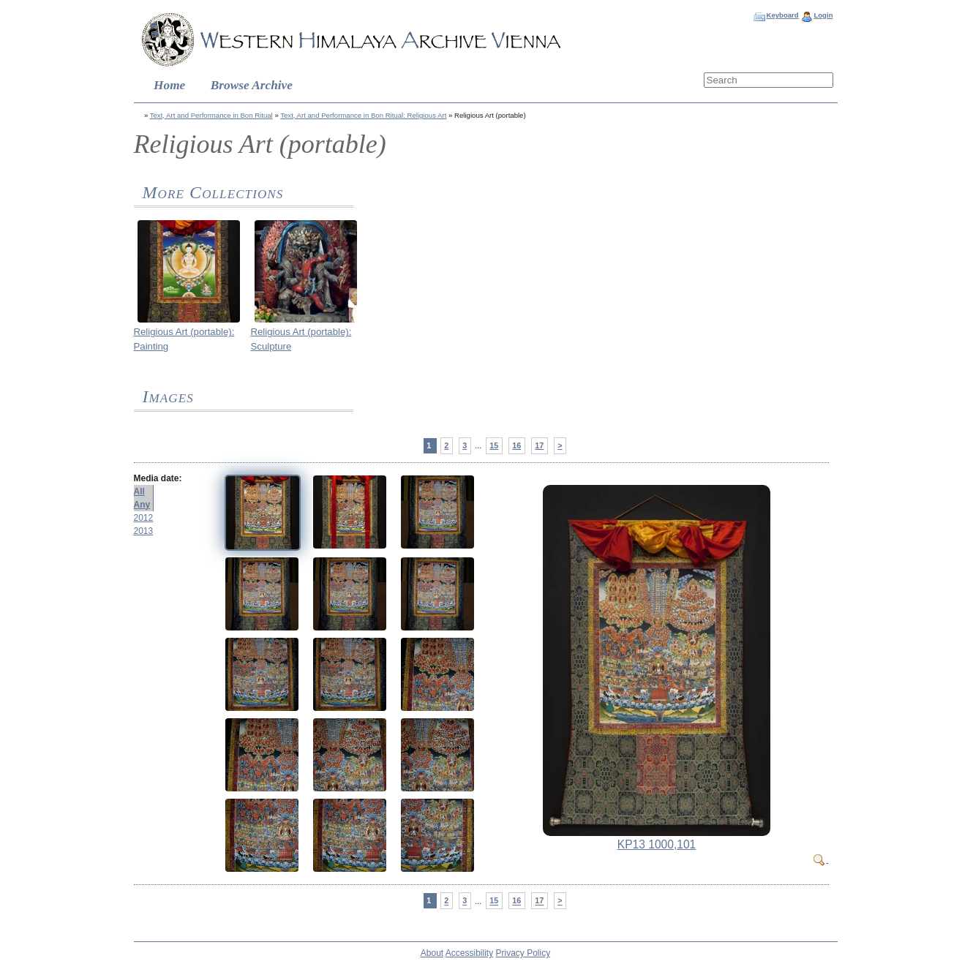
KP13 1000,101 (656, 844)
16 (516, 445)
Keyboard (782, 15)
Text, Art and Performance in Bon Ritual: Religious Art (363, 115)
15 (493, 445)
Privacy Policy (523, 953)
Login (823, 15)
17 (539, 445)
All (139, 491)
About (432, 953)
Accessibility (469, 953)
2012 (144, 518)
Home (169, 85)
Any (142, 505)
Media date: (158, 478)
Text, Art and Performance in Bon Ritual (211, 115)
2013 (144, 531)
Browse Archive (252, 85)
